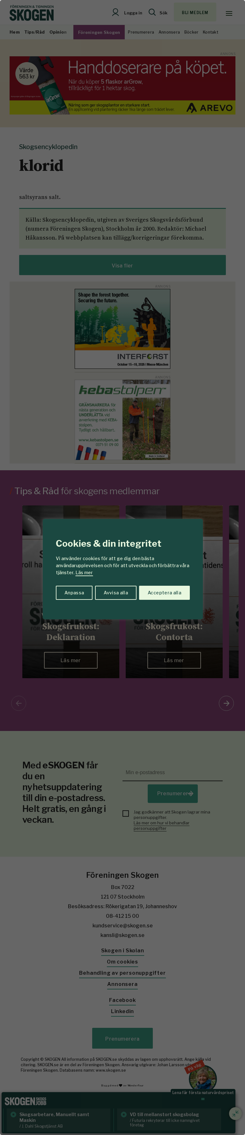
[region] (122, 567)
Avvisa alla (116, 592)
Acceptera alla (164, 592)
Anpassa (74, 592)
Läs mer (84, 572)
